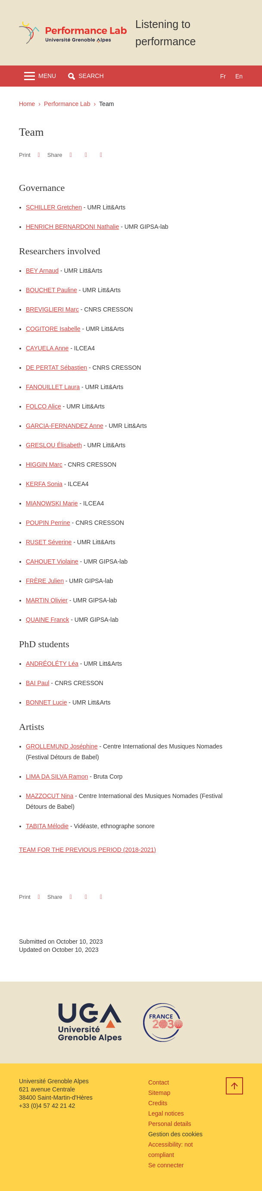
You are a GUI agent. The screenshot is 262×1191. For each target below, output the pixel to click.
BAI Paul (37, 683)
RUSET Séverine (49, 542)
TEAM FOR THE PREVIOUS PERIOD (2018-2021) (87, 849)
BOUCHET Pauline (51, 290)
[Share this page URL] (101, 154)
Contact (158, 1082)
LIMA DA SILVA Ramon (57, 776)
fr (223, 76)
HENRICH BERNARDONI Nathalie (72, 226)
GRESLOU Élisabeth (54, 445)
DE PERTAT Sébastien (56, 367)
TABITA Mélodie (47, 826)
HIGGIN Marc (44, 464)
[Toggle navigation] (40, 76)
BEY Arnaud (42, 270)
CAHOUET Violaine (52, 561)
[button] (85, 76)
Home (27, 103)
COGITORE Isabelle (53, 328)
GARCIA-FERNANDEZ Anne (64, 425)
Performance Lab (67, 103)
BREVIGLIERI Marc (52, 309)
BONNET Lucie (46, 702)
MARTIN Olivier (47, 600)
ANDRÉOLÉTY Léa (52, 663)
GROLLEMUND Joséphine (62, 746)
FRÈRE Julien (45, 580)
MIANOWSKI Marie (52, 503)
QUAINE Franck (47, 619)
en (239, 76)
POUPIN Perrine (48, 522)
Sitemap (159, 1092)
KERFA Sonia (44, 483)
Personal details (169, 1123)
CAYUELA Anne (47, 348)
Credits (157, 1103)
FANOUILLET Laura (53, 386)
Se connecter (166, 1165)
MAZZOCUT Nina (49, 795)
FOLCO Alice (43, 406)
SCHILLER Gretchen (54, 207)
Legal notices (166, 1113)
